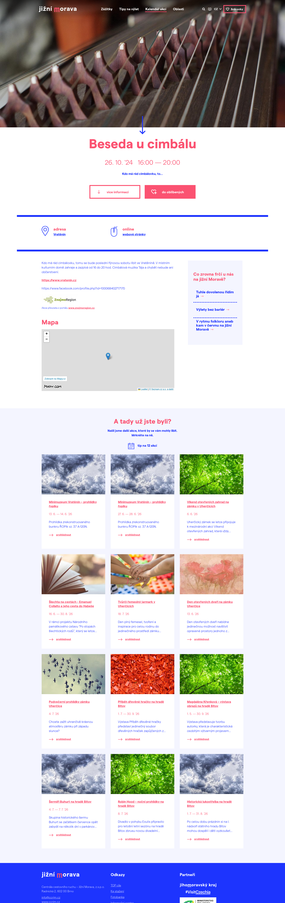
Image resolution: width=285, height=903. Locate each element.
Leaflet (142, 389)
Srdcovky (237, 9)
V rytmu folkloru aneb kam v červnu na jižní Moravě (214, 325)
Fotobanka (117, 897)
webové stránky (134, 234)
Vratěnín (59, 234)
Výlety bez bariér (210, 309)
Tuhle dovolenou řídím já (215, 294)
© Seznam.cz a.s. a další (161, 389)
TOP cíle (116, 885)
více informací (118, 192)
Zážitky (107, 9)
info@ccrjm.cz (51, 897)
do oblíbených (173, 192)
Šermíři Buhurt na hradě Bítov (70, 801)
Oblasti (178, 9)
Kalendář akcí (155, 9)
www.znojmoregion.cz (81, 307)
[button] (108, 356)
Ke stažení (117, 891)
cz (216, 9)
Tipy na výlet (129, 9)
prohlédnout (63, 534)
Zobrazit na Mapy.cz (55, 378)
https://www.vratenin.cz (59, 280)
